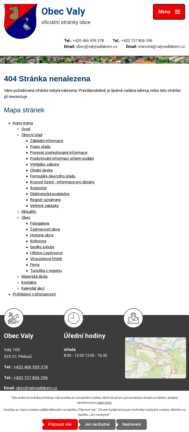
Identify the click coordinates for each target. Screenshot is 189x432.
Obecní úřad (31, 134)
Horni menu (23, 123)
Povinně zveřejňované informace (58, 152)
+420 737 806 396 (136, 40)
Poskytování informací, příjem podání (62, 158)
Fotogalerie (39, 223)
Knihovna (38, 241)
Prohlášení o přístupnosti (34, 294)
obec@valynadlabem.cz (96, 46)
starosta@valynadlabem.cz (161, 46)
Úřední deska (41, 170)
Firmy (35, 264)
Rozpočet (38, 188)
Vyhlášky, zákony (44, 164)
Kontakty (29, 282)
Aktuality (28, 211)
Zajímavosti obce (45, 229)
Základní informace (46, 140)
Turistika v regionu (46, 270)
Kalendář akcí (32, 288)
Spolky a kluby (42, 247)
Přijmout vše (57, 424)
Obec (26, 217)
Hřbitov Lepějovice (46, 253)
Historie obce (42, 235)
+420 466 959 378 (88, 40)
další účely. (104, 402)
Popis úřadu (40, 146)
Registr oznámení (45, 199)
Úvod (25, 129)
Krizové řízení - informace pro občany (62, 182)
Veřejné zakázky (44, 205)
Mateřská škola (34, 276)
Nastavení (134, 424)
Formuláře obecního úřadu (52, 176)
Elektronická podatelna (49, 194)
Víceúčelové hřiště (46, 258)
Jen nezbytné (97, 424)
